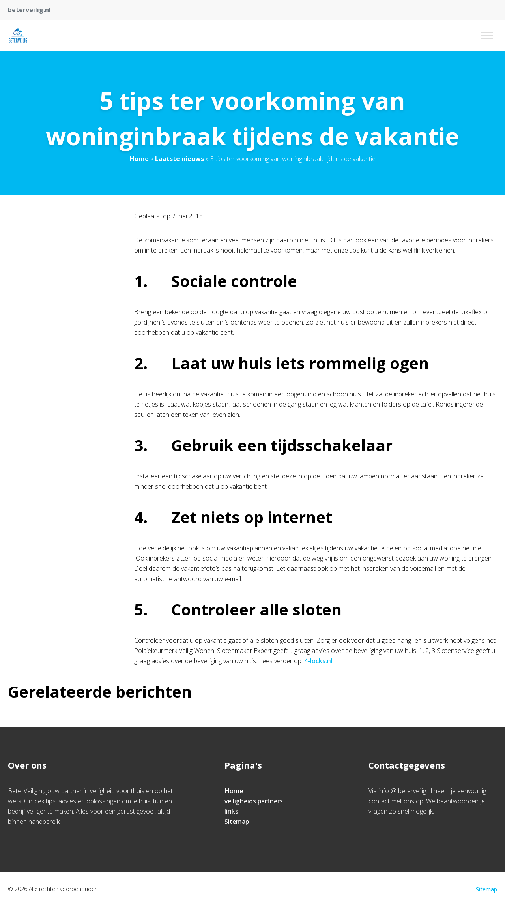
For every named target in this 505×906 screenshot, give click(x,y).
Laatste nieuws (179, 158)
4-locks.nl (318, 661)
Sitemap (236, 821)
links (231, 811)
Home (139, 158)
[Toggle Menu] (487, 35)
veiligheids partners (253, 801)
